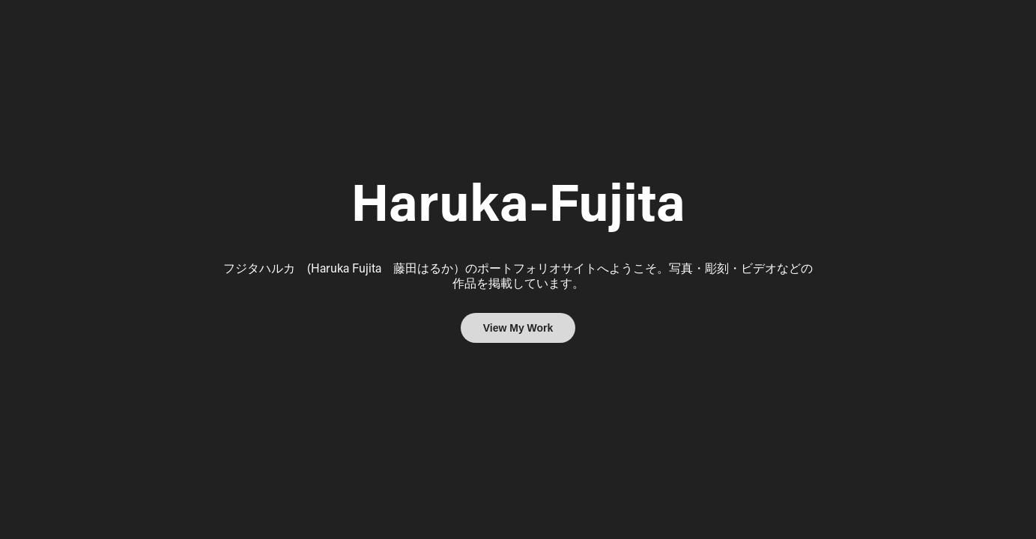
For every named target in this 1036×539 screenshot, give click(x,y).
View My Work (518, 328)
